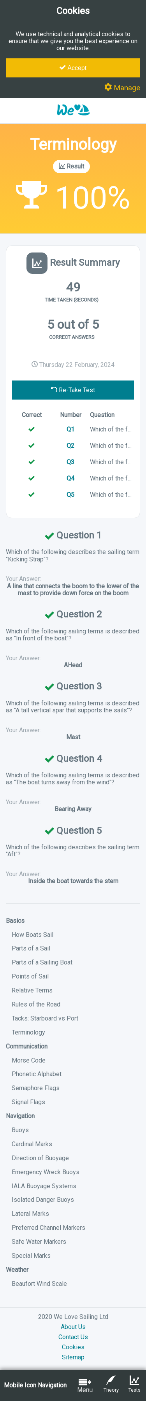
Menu (85, 1385)
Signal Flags (28, 1102)
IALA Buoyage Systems (44, 1186)
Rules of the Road (36, 1004)
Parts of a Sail (31, 948)
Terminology (28, 1032)
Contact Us (73, 1337)
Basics (15, 920)
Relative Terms (32, 990)
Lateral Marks (30, 1213)
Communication (26, 1046)
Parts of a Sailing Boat (42, 962)
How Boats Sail (32, 934)
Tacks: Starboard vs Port (45, 1018)
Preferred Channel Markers (48, 1227)
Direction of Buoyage (40, 1158)
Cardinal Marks (32, 1144)
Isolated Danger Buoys (43, 1199)
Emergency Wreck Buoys (45, 1172)
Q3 (70, 462)
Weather (17, 1269)
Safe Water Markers (39, 1241)
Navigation (20, 1116)
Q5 (70, 494)
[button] (73, 119)
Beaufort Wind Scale (39, 1283)
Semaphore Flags (36, 1088)
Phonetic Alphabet (37, 1074)
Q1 (70, 429)
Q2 (70, 445)
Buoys (20, 1130)
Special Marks (31, 1255)
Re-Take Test (73, 390)
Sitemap (73, 1357)
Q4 (70, 478)
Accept (73, 67)
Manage (122, 87)
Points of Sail (30, 976)
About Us (73, 1327)
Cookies (73, 1347)
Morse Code (29, 1060)
